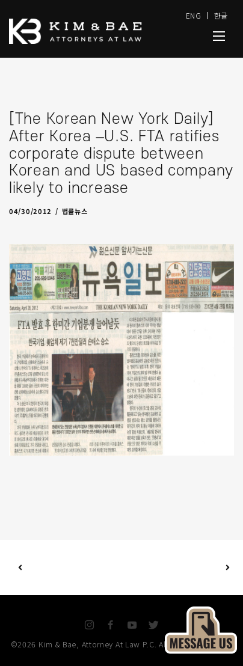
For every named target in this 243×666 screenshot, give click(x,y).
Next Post (175, 567)
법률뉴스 (75, 211)
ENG (193, 15)
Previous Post (20, 567)
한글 (221, 15)
